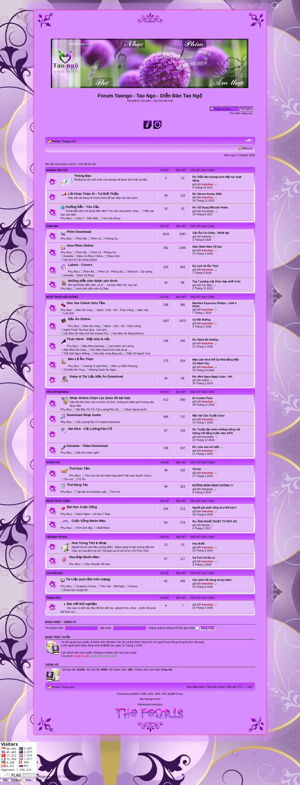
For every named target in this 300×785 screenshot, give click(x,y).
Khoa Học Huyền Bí (76, 589)
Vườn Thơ (53, 462)
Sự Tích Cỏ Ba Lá (203, 557)
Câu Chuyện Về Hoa (97, 564)
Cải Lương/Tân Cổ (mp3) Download (98, 421)
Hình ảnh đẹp (84, 527)
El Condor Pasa (202, 398)
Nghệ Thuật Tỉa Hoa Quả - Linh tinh (85, 329)
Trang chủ (69, 141)
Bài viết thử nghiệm (82, 604)
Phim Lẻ (96, 238)
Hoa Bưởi (198, 543)
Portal (56, 141)
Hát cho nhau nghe (87, 452)
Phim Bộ (81, 238)
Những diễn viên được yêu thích (93, 281)
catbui (205, 380)
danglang (207, 489)
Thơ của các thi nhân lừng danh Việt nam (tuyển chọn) (118, 475)
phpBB (134, 694)
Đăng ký (247, 148)
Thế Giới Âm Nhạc (57, 392)
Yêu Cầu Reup (111, 218)
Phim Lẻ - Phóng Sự (103, 252)
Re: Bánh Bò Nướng (205, 339)
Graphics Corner (86, 586)
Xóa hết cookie (216, 686)
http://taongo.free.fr (150, 699)
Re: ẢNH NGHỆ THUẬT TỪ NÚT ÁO (214, 521)
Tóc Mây (207, 285)
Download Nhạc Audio (84, 415)
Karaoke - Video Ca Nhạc (79, 275)
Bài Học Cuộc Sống (82, 507)
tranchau (207, 184)
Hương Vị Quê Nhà (95, 366)
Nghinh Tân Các (57, 170)
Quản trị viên (82, 656)
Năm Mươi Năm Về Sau (207, 246)
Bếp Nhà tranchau (93, 346)
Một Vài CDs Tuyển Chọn (208, 415)
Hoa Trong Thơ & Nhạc (89, 543)
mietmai (206, 236)
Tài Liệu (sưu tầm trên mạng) (88, 579)
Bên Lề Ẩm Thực (81, 359)
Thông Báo (82, 176)
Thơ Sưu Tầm (79, 468)
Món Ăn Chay (84, 310)
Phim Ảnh (52, 226)
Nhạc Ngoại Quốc (136, 409)
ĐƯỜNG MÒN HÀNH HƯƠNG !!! (212, 485)
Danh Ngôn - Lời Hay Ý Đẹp (93, 513)
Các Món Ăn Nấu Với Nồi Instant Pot (86, 333)
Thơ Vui (115, 491)
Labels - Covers (80, 265)
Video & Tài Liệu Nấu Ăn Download (96, 376)
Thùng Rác (53, 598)
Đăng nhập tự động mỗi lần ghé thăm (174, 627)
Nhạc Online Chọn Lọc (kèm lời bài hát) (100, 398)
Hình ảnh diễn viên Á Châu (92, 288)
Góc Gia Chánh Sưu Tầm (86, 303)
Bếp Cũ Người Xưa (138, 353)
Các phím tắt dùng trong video (212, 579)
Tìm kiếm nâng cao (240, 113)
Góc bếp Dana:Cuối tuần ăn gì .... (110, 349)
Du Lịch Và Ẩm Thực (205, 265)
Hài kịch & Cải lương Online (80, 259)
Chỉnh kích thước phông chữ (249, 140)
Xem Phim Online (80, 245)
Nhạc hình (113, 256)
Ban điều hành (195, 686)
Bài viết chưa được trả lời (60, 164)
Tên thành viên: (54, 627)
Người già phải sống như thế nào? (214, 507)
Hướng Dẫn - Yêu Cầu (82, 207)
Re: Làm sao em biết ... (207, 446)
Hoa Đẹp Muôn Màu (84, 557)
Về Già (196, 469)
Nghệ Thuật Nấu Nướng (62, 297)
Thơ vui (68, 479)
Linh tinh (69, 313)
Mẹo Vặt (143, 310)
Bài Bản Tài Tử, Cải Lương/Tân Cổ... (98, 409)
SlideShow (103, 527)
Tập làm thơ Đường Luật (91, 491)
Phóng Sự (112, 238)
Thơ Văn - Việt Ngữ (112, 586)
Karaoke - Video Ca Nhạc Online (83, 256)
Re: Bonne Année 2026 (207, 193)
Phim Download (79, 232)
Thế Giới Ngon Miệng (77, 353)
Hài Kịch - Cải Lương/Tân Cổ (90, 429)
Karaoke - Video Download (87, 446)
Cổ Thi (81, 479)
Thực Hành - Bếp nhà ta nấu (88, 339)
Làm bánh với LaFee (121, 346)
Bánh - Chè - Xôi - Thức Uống (115, 310)
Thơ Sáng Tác (77, 485)
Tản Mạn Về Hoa (56, 537)
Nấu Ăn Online (79, 319)
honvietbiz (208, 211)
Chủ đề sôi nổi (87, 164)
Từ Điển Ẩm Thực (74, 369)
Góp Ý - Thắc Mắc (87, 218)
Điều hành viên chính (104, 656)
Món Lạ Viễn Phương (124, 366)
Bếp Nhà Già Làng (75, 349)
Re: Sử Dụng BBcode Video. (210, 207)
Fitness (133, 586)
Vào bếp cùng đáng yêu (108, 353)
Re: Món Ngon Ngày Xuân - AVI (212, 376)
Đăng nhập (53, 622)
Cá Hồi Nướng (201, 319)
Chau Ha (166, 669)
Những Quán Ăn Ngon (102, 369)
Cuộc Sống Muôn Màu (89, 521)
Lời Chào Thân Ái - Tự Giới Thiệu (93, 194)
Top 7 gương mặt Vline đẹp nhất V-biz (216, 281)
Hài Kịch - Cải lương (140, 271)
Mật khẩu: (106, 627)
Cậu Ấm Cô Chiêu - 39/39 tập (210, 232)
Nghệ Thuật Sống (58, 501)
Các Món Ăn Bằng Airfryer (128, 333)
